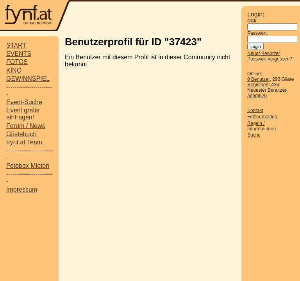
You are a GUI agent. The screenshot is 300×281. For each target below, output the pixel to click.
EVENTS (18, 53)
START (16, 45)
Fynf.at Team (24, 142)
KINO (13, 70)
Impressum (21, 189)
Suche (254, 135)
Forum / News (25, 126)
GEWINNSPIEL (28, 78)
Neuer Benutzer (263, 53)
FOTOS (17, 62)
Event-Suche (24, 102)
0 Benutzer (258, 79)
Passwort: (257, 33)
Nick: (252, 20)
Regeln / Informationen (261, 126)
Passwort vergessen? (269, 59)
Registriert (258, 84)
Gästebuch (21, 134)
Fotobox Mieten (27, 165)
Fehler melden (262, 116)
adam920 (257, 95)
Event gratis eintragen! (22, 114)
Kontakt (255, 110)
